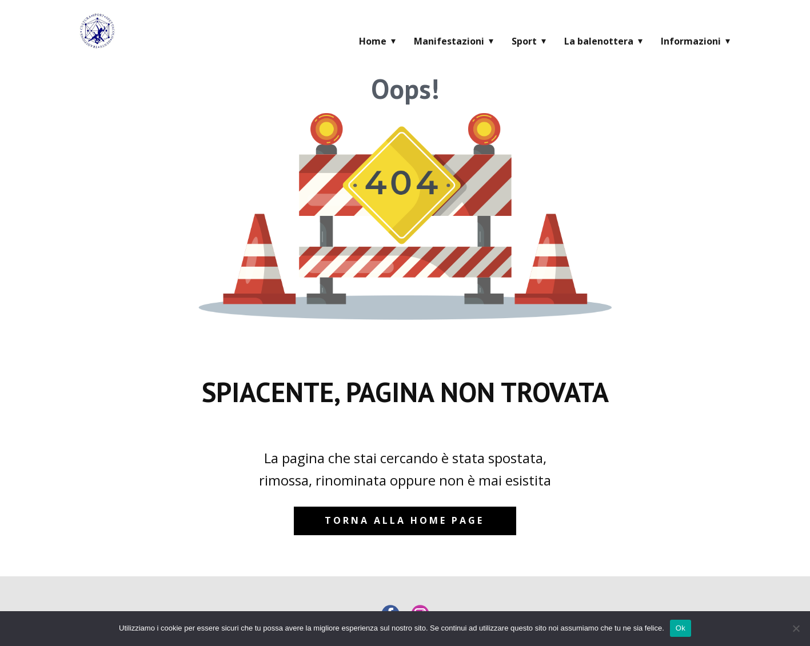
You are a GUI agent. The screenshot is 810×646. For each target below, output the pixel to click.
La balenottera (598, 41)
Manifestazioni (449, 41)
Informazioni (691, 41)
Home (372, 41)
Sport (524, 41)
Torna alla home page (404, 520)
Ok (680, 628)
